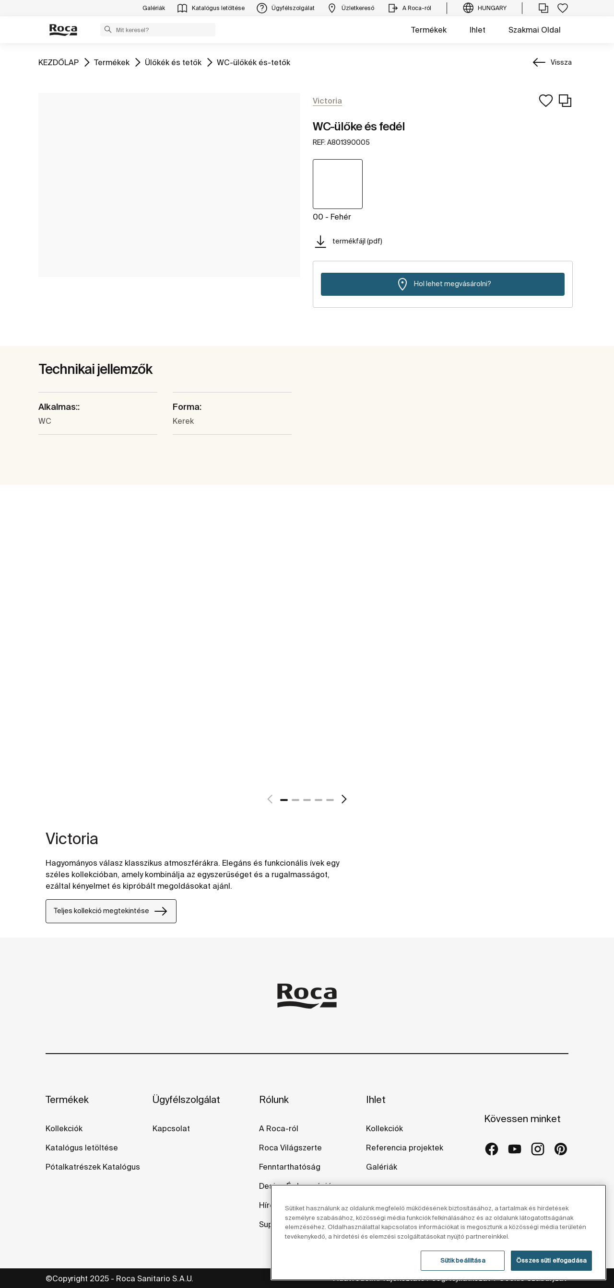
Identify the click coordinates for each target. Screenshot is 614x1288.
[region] (438, 1232)
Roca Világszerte (290, 1147)
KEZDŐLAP (58, 62)
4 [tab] (318, 800)
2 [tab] (295, 800)
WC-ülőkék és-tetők (253, 62)
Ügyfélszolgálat (186, 1099)
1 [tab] (284, 800)
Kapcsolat (171, 1128)
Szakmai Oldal (534, 29)
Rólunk (274, 1099)
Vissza (561, 62)
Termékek (429, 29)
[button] (108, 29)
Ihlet (477, 29)
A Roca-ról (278, 1128)
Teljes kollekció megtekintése (111, 911)
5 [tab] (330, 800)
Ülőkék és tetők (173, 62)
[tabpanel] (49, 669)
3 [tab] (307, 800)
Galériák (381, 1166)
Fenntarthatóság (289, 1166)
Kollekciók (64, 1128)
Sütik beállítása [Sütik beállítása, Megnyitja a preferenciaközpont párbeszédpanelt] (462, 1260)
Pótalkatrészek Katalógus (93, 1166)
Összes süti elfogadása (551, 1260)
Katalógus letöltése (82, 1147)
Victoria (72, 838)
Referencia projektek (404, 1147)
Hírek (268, 1205)
